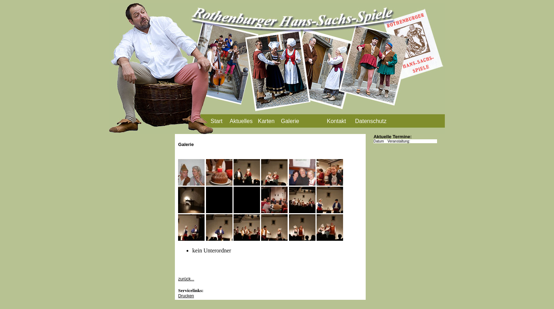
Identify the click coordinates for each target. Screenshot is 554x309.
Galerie (290, 121)
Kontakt (336, 121)
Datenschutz (371, 121)
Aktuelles (241, 121)
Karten (266, 121)
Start (217, 121)
